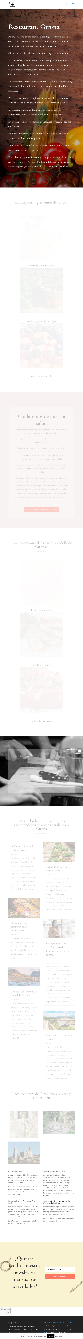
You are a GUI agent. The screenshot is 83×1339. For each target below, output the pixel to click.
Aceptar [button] (50, 1336)
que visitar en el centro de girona (41, 509)
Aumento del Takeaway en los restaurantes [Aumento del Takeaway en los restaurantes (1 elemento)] (22, 1326)
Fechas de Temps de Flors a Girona (58, 1329)
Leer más (58, 1336)
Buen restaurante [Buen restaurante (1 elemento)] (14, 1329)
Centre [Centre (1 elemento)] (24, 1329)
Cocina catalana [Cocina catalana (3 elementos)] (33, 1329)
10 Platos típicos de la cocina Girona (58, 1326)
